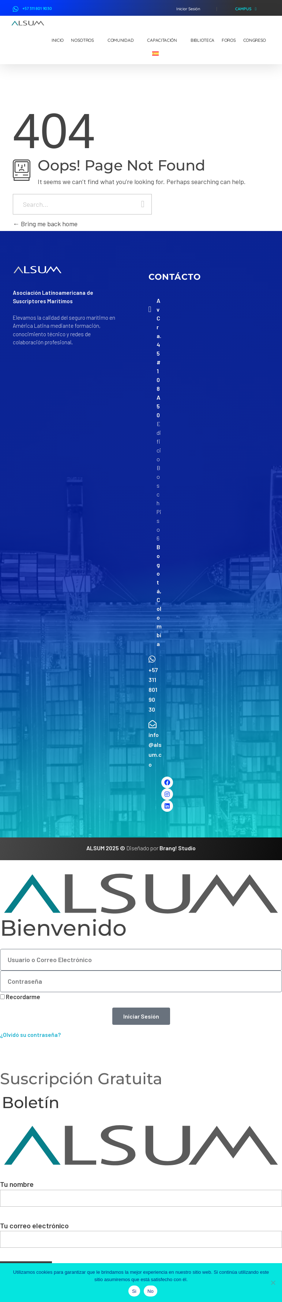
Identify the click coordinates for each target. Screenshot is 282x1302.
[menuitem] (158, 54)
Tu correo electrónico (141, 1234)
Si (134, 1291)
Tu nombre (141, 1193)
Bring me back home (45, 224)
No (150, 1291)
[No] (273, 1282)
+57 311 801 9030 (37, 8)
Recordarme (20, 996)
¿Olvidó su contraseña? (30, 1034)
